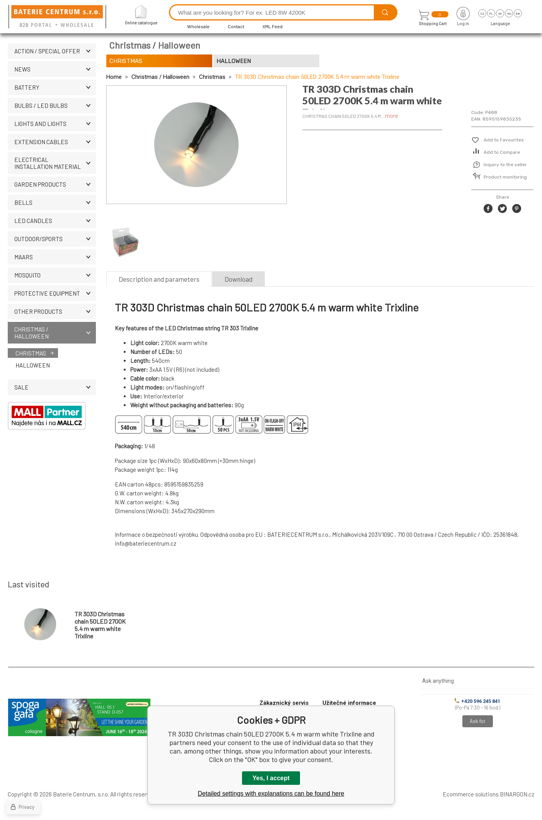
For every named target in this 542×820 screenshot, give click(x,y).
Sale (55, 387)
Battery (55, 87)
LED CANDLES (55, 220)
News (55, 69)
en (518, 13)
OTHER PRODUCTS (55, 311)
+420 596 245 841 (477, 701)
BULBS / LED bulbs (55, 105)
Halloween (32, 365)
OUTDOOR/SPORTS (55, 239)
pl (491, 13)
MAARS (55, 257)
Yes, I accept (271, 778)
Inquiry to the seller (505, 164)
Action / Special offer (55, 51)
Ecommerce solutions (471, 794)
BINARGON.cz (517, 794)
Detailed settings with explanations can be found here (271, 793)
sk (500, 13)
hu (509, 13)
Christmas (30, 353)
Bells (55, 202)
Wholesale (198, 26)
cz (482, 13)
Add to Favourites (504, 140)
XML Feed (272, 26)
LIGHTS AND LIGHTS (55, 123)
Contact (236, 26)
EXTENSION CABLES (55, 142)
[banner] (58, 17)
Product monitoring (505, 177)
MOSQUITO (55, 275)
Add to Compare (502, 152)
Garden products (55, 184)
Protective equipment (55, 293)
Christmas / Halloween (55, 333)
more (391, 115)
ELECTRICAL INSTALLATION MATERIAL (55, 163)
